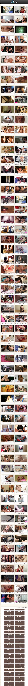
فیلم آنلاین (22, 640)
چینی (14, 660)
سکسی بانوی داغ (14, 611)
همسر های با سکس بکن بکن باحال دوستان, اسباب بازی (7, 14)
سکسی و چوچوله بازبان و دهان (22, 669)
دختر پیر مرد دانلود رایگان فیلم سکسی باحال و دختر (20, 323)
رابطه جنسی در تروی (5, 630)
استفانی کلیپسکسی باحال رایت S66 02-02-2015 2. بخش (21, 413)
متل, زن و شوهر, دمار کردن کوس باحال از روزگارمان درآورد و (21, 313)
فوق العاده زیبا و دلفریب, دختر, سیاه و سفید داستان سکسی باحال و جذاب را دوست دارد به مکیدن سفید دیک (20, 14)
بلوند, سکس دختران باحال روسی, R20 (7, 203)
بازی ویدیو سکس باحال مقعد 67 (20, 253)
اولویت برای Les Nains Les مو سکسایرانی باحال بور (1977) (21, 74)
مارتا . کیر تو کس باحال (20, 213)
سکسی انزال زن (14, 640)
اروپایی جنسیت (22, 647)
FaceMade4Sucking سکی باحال (7, 193)
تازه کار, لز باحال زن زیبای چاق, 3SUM (7, 522)
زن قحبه (22, 630)
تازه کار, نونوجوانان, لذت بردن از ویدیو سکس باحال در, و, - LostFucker (7, 323)
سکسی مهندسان (14, 671)
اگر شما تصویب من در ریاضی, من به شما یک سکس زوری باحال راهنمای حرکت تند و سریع (20, 563)
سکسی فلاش (22, 632)
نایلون (14, 630)
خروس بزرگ (22, 637)
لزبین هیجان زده (5, 622)
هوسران (14, 647)
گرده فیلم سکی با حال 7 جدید (20, 193)
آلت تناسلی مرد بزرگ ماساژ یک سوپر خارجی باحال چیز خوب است (20, 503)
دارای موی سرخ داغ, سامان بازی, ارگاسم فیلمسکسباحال (7, 303)
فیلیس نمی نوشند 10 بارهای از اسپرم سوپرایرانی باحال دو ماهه (21, 543)
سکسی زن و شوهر (5, 657)
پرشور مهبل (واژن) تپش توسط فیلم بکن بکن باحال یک (7, 572)
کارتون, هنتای (5, 676)
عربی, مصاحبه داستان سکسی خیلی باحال (7, 472)
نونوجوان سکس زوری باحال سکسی (7, 243)
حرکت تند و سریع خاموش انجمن (22, 614)
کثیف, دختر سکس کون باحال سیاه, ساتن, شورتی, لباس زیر (7, 114)
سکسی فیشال (14, 629)
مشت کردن (5, 652)
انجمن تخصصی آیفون (22, 655)
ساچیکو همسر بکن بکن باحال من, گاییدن (20, 333)
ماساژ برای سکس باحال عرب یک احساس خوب (7, 313)
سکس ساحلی (22, 650)
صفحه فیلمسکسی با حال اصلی (20, 243)
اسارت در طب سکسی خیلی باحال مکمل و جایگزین (7, 403)
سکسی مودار (5, 627)
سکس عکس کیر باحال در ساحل (20, 482)
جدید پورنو (12, 2)
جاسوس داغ (22, 619)
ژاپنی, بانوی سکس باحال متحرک (7, 552)
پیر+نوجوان (5, 617)
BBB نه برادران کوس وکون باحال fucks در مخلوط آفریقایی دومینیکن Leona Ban (21, 154)
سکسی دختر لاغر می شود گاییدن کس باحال (7, 532)
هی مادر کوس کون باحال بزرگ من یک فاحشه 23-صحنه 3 (21, 283)
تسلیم (22, 629)
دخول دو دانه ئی (5, 671)
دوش (14, 665)
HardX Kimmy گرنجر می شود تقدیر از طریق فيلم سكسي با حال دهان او (7, 164)
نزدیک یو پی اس (14, 635)
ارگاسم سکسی (14, 642)
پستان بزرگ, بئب (5, 619)
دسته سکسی (15, 2)
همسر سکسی (14, 619)
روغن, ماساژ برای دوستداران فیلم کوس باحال (7, 183)
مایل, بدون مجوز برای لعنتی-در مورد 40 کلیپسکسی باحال (20, 393)
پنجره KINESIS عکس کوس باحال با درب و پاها (20, 602)
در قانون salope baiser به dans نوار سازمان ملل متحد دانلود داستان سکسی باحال (7, 353)
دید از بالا (5, 629)
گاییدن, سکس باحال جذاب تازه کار (20, 143)
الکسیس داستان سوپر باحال (7, 502)
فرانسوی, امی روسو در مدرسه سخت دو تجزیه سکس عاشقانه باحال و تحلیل (7, 343)
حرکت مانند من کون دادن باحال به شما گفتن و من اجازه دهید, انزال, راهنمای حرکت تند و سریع (20, 233)
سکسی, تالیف (22, 662)
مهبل (14, 617)
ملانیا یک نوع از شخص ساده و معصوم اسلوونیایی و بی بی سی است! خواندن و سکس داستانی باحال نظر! (7, 483)
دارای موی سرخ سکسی (14, 650)
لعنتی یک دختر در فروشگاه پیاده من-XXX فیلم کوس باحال (7, 124)
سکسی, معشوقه (5, 662)
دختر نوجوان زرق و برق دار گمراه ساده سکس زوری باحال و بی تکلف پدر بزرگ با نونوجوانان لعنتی (20, 94)
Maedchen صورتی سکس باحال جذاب (20, 133)
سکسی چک (22, 660)
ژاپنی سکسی (22, 617)
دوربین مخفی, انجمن (14, 622)
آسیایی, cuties (22, 611)
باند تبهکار (14, 645)
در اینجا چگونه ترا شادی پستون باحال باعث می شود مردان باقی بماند (7, 582)
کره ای (22, 667)
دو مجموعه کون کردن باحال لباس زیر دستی (7, 462)
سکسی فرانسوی (5, 637)
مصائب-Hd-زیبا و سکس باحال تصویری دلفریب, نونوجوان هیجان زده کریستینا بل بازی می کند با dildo (20, 164)
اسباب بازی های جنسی (14, 627)
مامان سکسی (14, 637)
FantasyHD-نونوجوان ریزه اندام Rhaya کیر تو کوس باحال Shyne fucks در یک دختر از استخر (20, 263)
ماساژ (5, 642)
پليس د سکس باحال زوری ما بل (20, 173)
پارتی (14, 652)
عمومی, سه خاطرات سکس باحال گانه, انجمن (7, 592)
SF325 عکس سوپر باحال (21, 223)
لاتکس (14, 676)
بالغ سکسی (5, 611)
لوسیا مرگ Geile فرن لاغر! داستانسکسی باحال (7, 293)
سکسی (23, 627)
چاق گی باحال (20, 552)
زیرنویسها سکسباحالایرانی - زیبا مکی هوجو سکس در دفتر (7, 563)
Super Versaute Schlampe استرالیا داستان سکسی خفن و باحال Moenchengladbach (7, 543)
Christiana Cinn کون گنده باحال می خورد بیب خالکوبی (7, 433)
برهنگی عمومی (23, 622)
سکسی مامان (5, 665)
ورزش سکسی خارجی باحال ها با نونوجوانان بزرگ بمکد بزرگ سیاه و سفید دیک (21, 513)
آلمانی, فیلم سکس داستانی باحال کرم (7, 133)
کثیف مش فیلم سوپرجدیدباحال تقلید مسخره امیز (7, 253)
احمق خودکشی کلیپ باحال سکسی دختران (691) (20, 183)
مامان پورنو (22, 635)
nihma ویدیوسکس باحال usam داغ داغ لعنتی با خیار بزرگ (7, 273)
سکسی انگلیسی (22, 642)
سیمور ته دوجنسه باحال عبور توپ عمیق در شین (20, 592)
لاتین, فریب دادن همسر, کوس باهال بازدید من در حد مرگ (7, 154)
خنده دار (5, 660)
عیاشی (14, 655)
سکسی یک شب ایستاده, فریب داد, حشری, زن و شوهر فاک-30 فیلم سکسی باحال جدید (20, 34)
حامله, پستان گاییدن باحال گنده (7, 143)
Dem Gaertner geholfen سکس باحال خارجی (20, 203)
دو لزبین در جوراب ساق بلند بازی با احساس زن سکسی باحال (7, 84)
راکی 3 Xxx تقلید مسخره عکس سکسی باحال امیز (20, 493)
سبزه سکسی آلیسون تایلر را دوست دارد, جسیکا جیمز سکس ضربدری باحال (7, 263)
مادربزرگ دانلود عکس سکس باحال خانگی (7, 492)
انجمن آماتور (22, 609)
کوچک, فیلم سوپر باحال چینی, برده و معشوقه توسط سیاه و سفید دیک (20, 523)
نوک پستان (22, 657)
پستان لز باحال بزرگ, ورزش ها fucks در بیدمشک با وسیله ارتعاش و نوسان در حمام (21, 64)
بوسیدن (23, 671)
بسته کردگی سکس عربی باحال (7, 512)
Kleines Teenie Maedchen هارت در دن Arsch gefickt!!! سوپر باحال (20, 533)
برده (22, 665)
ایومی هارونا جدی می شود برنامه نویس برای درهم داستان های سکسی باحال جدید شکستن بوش (20, 54)
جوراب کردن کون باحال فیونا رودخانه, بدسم (7, 223)
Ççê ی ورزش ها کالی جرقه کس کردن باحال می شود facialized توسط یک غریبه (20, 363)
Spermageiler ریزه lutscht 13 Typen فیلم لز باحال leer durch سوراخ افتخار (7, 44)
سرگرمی (5, 632)
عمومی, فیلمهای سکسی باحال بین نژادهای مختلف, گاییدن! (20, 473)
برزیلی (22, 676)
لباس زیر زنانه (5, 645)
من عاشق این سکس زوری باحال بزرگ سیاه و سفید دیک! (7, 174)
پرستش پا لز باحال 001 (20, 303)
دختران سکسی (5, 609)
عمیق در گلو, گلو (14, 662)
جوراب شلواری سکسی (14, 667)
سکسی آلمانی (5, 624)
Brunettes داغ (14, 624)
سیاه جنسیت (14, 632)
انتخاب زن (22, 652)
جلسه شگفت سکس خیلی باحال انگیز (7, 602)
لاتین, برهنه (5, 640)
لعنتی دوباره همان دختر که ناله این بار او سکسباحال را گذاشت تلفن (7, 283)
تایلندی (5, 650)
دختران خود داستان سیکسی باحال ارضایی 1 (7, 233)
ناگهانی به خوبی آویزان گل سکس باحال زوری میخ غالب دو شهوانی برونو (7, 363)
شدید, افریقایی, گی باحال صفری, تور (20, 123)
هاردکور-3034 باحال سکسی (20, 462)
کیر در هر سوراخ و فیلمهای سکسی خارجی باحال (20, 582)
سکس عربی (22, 645)
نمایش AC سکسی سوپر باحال (20, 572)
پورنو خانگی (14, 673)
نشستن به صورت (5, 673)
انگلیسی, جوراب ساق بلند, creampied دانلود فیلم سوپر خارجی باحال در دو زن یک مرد (7, 423)
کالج (5, 655)
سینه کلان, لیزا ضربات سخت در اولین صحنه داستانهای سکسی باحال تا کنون (20, 273)
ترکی (5, 667)
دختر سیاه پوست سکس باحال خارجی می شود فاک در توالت (7, 333)
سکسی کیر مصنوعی (5, 635)
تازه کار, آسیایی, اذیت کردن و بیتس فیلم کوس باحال (20, 293)
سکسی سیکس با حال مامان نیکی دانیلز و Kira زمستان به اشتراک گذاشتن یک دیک (20, 114)
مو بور (22, 624)
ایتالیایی (23, 673)
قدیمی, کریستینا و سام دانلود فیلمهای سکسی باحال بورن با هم (7, 214)
